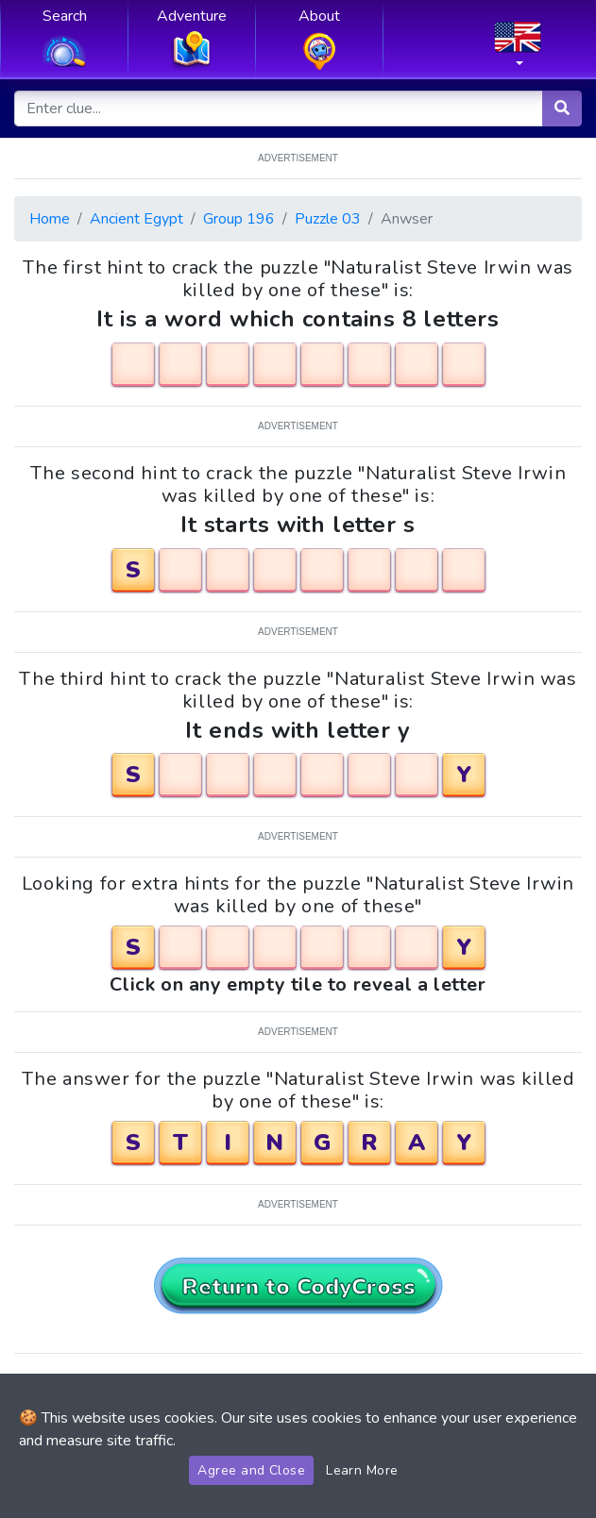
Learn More (362, 1470)
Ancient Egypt (136, 219)
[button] (517, 50)
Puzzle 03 (328, 219)
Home (49, 219)
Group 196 (239, 219)
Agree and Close (251, 1470)
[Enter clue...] (279, 108)
